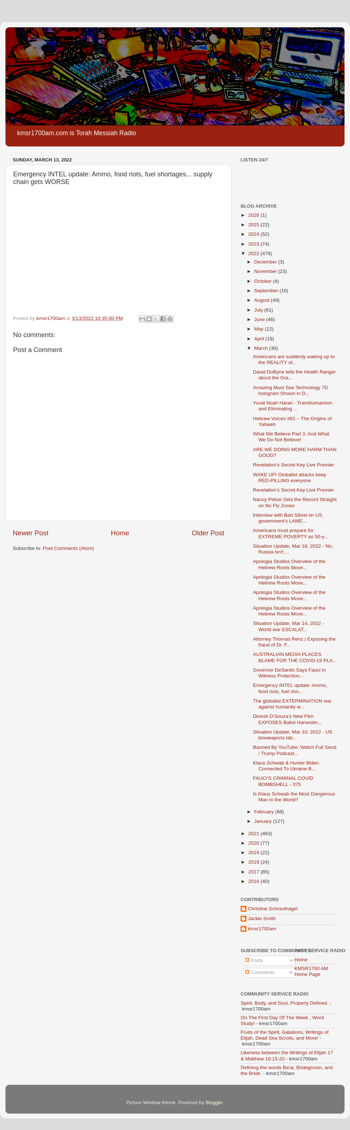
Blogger (214, 1102)
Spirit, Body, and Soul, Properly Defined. (284, 1003)
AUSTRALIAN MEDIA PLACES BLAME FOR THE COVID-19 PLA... (295, 657)
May (259, 329)
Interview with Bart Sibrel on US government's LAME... (287, 518)
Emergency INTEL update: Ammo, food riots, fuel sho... (290, 688)
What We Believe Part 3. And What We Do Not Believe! (291, 436)
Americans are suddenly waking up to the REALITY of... (294, 359)
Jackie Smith (262, 918)
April (259, 338)
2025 (254, 224)
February (264, 811)
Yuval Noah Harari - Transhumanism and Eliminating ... (292, 405)
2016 (254, 881)
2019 (254, 852)
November (266, 271)
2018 (254, 862)
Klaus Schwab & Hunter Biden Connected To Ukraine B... (286, 765)
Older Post (208, 533)
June (260, 319)
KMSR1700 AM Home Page (311, 971)
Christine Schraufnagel (273, 908)
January (263, 821)
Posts (254, 960)
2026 (254, 215)
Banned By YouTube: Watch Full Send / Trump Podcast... (295, 750)
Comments (260, 972)
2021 (254, 833)
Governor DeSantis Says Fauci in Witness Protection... (289, 673)
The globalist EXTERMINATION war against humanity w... (292, 703)
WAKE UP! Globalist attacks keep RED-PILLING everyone (289, 477)
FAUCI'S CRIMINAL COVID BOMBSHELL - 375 (283, 781)
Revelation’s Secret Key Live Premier (293, 465)
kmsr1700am (262, 928)
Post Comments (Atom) (68, 548)
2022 (254, 253)
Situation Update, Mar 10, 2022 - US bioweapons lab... (292, 734)
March (261, 348)
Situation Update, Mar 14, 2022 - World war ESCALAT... (288, 626)
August (262, 300)
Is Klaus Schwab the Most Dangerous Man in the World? (294, 796)
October (263, 281)
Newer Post (30, 533)
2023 (254, 244)
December (266, 262)
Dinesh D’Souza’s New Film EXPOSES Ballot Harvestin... (287, 719)
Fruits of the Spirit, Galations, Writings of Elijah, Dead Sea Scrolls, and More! (284, 1035)
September (267, 290)
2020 (254, 843)
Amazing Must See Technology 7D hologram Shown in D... (290, 390)
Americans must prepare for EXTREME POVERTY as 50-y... (290, 533)
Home (120, 533)
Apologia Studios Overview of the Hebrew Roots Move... (289, 564)
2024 (254, 234)
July (259, 310)
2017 (254, 872)
